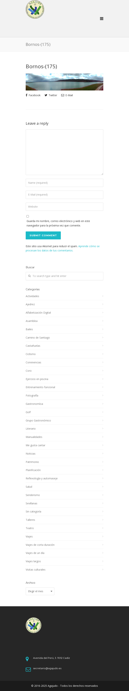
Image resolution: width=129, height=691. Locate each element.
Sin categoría (33, 511)
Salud (29, 486)
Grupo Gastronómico (38, 420)
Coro (29, 370)
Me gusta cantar (35, 445)
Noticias (30, 453)
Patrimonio (32, 462)
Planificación (33, 470)
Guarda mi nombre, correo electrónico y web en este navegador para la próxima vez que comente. (58, 223)
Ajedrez (30, 304)
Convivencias (33, 362)
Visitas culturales (35, 569)
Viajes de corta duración (40, 545)
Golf (28, 412)
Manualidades (34, 437)
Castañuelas (33, 345)
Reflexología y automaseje (42, 478)
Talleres (30, 520)
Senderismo (33, 495)
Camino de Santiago (38, 337)
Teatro (30, 528)
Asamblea (32, 321)
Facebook (33, 95)
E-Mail (67, 95)
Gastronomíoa (34, 404)
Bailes (29, 329)
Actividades (32, 296)
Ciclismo (31, 354)
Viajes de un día (35, 553)
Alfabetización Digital (38, 312)
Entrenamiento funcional (40, 387)
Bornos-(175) (41, 66)
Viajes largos (33, 561)
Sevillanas (31, 503)
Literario (31, 428)
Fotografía (32, 395)
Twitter (51, 95)
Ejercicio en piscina (37, 379)
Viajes (29, 536)
